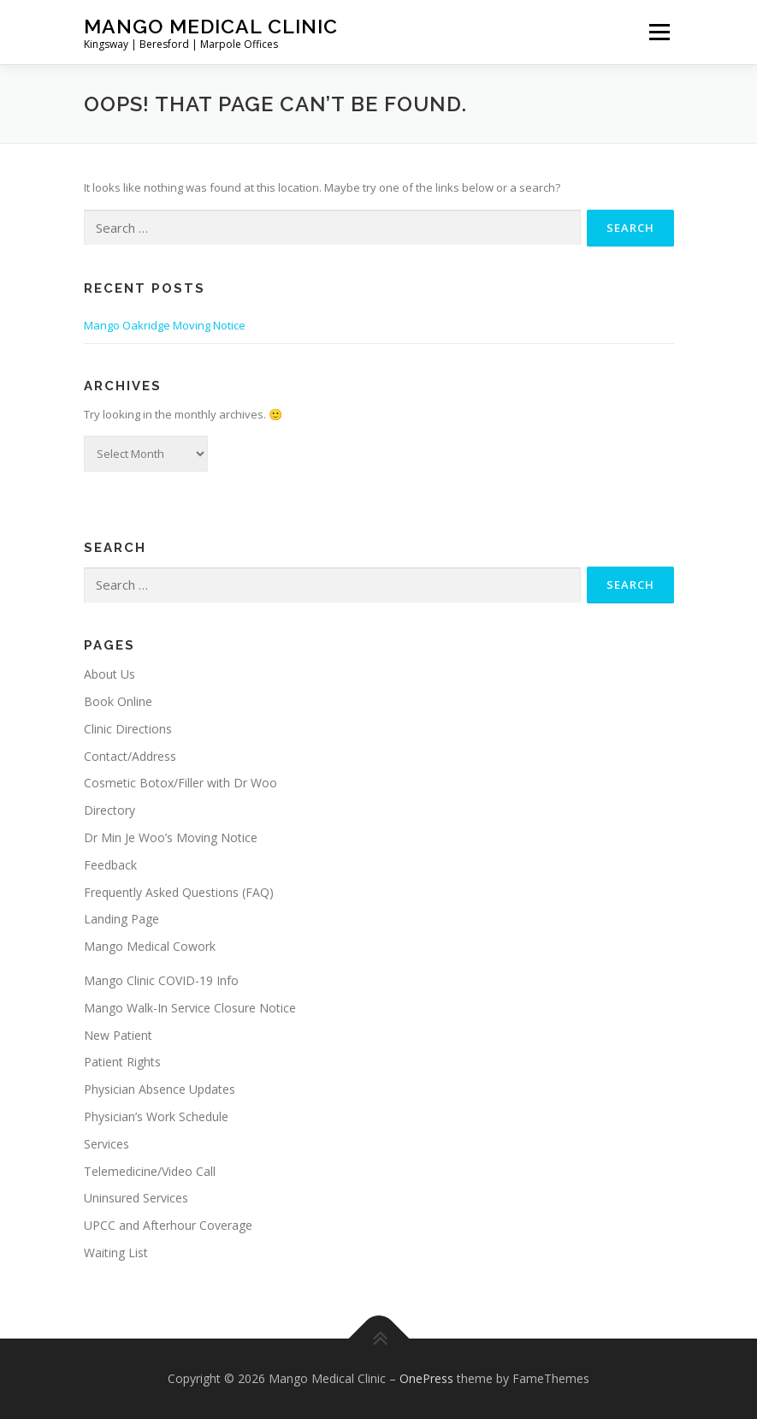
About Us (109, 674)
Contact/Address (130, 756)
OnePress (426, 1378)
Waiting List (116, 1252)
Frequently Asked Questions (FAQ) (179, 892)
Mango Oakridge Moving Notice (164, 325)
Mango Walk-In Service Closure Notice (190, 1008)
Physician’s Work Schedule (156, 1116)
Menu (659, 31)
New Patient (118, 1035)
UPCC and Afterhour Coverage (168, 1225)
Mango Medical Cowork (150, 946)
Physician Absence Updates (159, 1089)
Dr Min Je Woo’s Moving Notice (170, 837)
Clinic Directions (128, 729)
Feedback (110, 865)
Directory (109, 810)
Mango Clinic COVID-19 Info (161, 980)
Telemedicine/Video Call (150, 1171)
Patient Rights (122, 1062)
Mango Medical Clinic (211, 26)
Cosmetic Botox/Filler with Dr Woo (180, 783)
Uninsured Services (136, 1198)
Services (106, 1144)
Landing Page (121, 919)
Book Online (118, 701)
